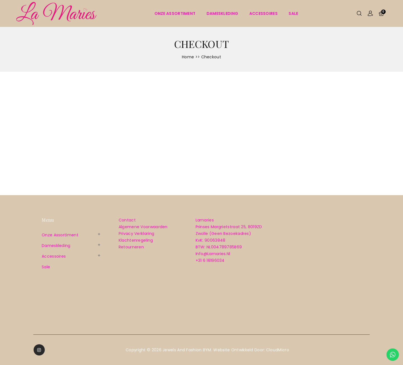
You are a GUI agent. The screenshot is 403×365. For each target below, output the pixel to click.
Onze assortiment (175, 13)
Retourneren (131, 247)
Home (188, 57)
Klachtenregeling (136, 240)
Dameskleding (222, 13)
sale (293, 13)
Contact (127, 220)
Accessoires (263, 13)
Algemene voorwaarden (143, 227)
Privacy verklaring (136, 233)
